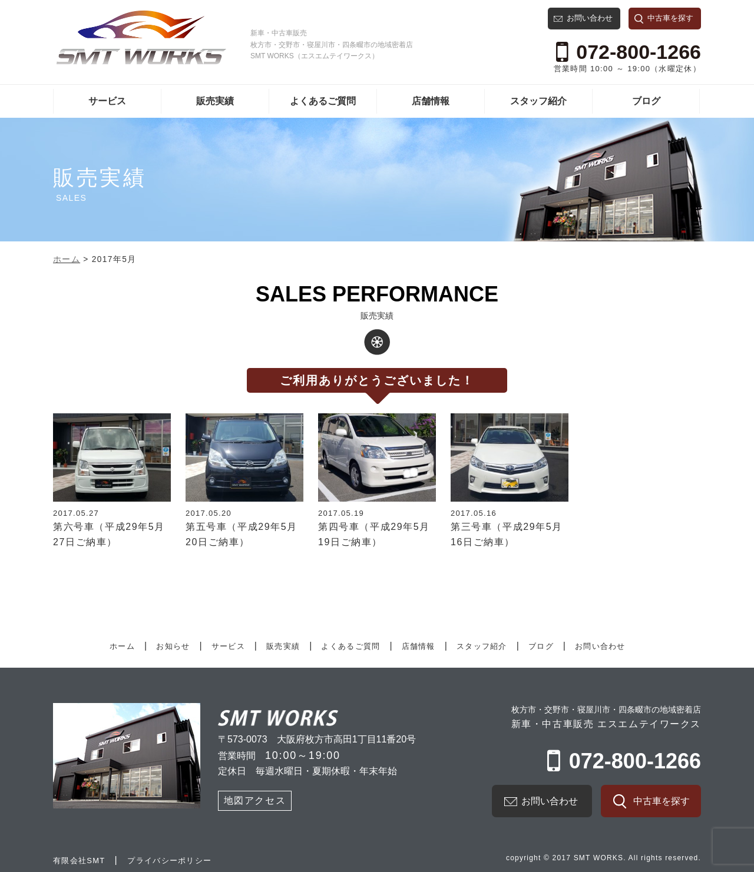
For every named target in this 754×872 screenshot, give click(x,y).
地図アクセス (255, 800)
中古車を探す (670, 18)
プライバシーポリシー (169, 860)
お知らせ (173, 646)
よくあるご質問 (323, 101)
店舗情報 (430, 101)
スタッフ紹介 (538, 101)
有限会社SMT (79, 860)
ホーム (122, 646)
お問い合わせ (590, 18)
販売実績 (215, 101)
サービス (107, 101)
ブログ (646, 101)
